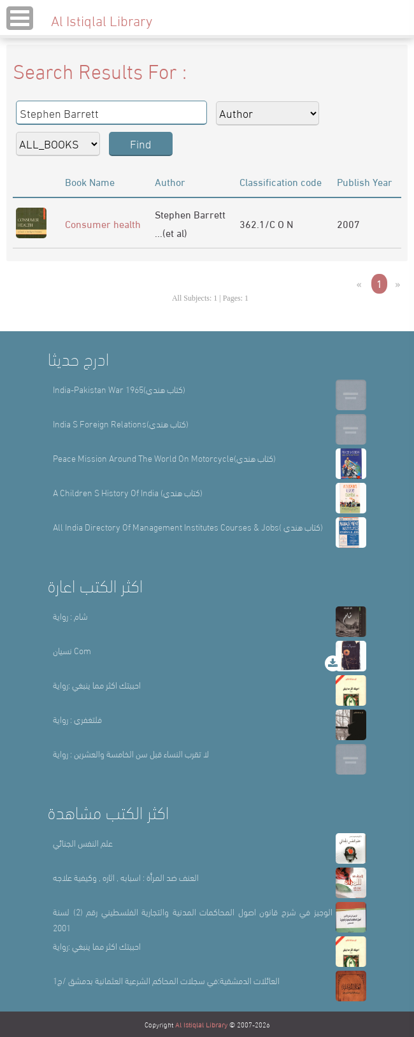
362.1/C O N (266, 223)
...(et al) (171, 232)
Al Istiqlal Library (201, 1024)
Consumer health (103, 223)
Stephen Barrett (190, 213)
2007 (348, 223)
